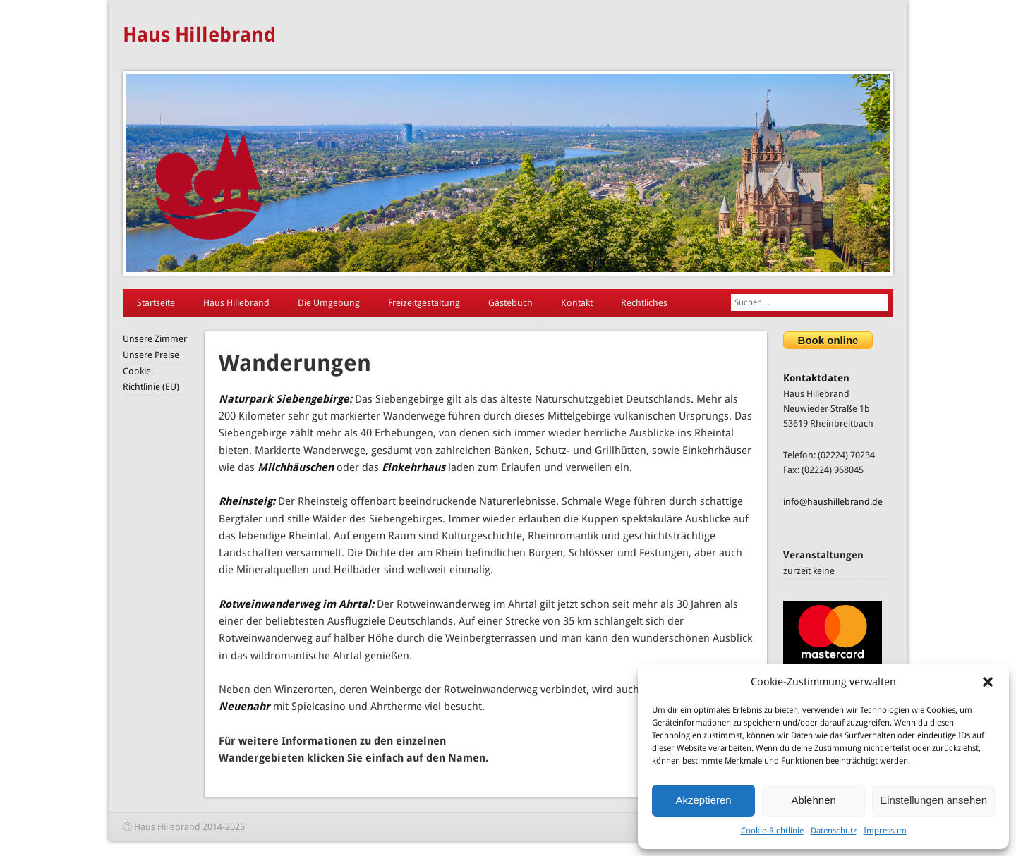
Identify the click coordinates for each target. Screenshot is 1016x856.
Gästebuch (510, 303)
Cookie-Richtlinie (772, 831)
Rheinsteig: (247, 501)
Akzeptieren (703, 800)
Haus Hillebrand (199, 35)
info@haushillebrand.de (833, 501)
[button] (988, 682)
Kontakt (577, 303)
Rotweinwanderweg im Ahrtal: (296, 604)
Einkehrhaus (413, 467)
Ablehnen (813, 800)
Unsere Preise (151, 355)
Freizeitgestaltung (424, 303)
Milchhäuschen (296, 467)
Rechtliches (644, 303)
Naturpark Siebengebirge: (285, 399)
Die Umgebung (329, 303)
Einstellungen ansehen (933, 800)
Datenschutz (834, 831)
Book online (828, 340)
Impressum (885, 831)
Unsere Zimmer (155, 339)
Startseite (156, 303)
